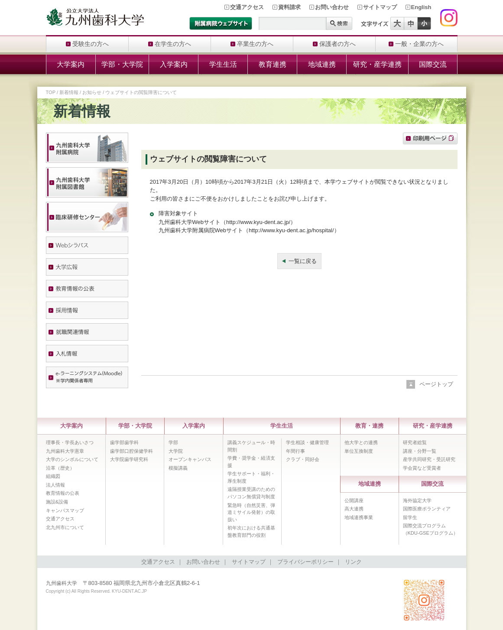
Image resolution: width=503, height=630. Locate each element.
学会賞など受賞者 (422, 468)
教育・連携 (369, 425)
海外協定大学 (417, 500)
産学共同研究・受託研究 (429, 459)
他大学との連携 (361, 442)
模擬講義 (178, 468)
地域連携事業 (358, 517)
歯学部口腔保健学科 (131, 451)
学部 (173, 442)
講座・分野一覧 (419, 451)
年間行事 (295, 451)
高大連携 (353, 508)
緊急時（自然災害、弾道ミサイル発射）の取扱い (251, 512)
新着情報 (68, 92)
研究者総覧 (415, 442)
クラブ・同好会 (302, 459)
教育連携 (272, 64)
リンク (353, 562)
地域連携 (322, 64)
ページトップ (436, 384)
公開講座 (353, 500)
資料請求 (289, 7)
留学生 (410, 517)
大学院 (176, 451)
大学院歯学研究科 (129, 459)
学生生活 (223, 64)
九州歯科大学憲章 (65, 451)
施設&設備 (57, 501)
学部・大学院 (122, 64)
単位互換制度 (358, 451)
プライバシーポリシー (305, 562)
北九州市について (65, 527)
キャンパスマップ (65, 510)
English (421, 7)
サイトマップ (380, 7)
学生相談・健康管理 (307, 442)
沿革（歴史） (60, 468)
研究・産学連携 (377, 64)
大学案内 (70, 64)
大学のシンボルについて (72, 459)
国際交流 (433, 64)
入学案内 (174, 64)
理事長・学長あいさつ (70, 442)
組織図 (53, 476)
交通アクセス (247, 7)
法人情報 (55, 484)
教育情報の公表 (62, 493)
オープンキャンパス (190, 459)
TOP (50, 92)
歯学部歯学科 (124, 442)
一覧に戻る (303, 261)
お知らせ (91, 92)
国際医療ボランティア (427, 508)
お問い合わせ (332, 7)
